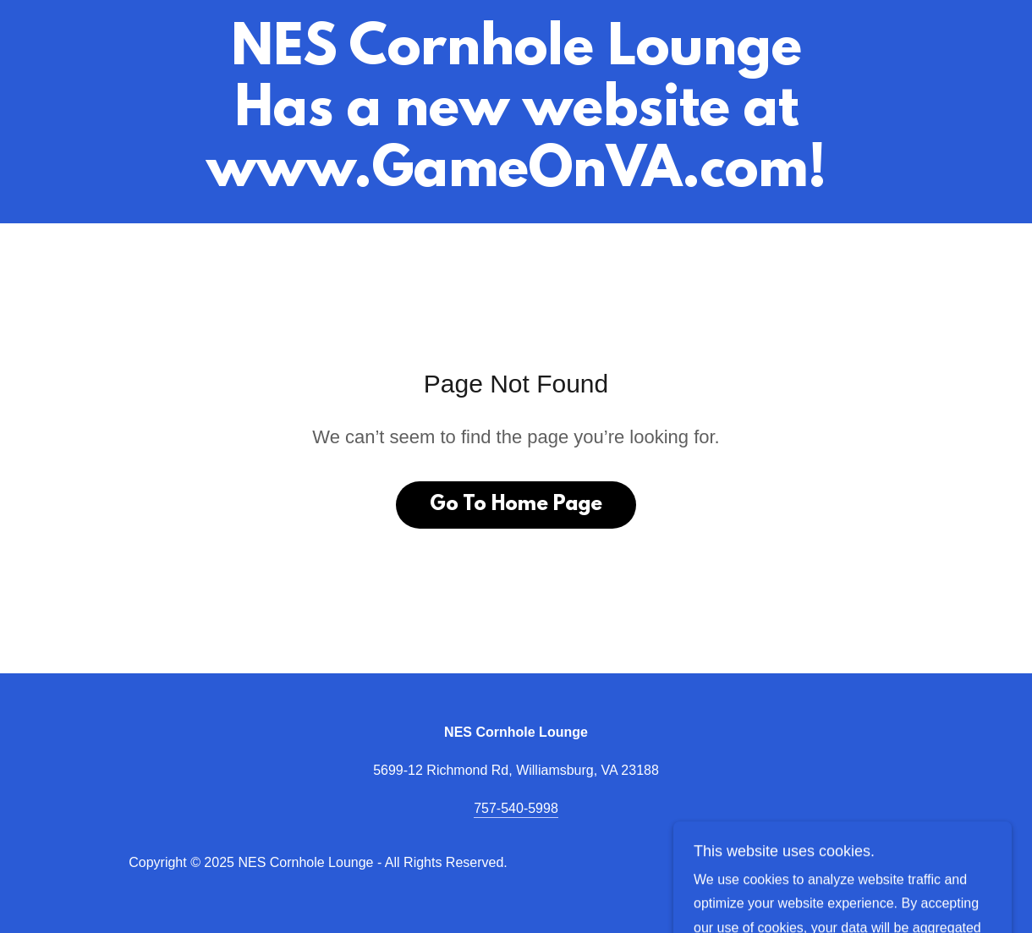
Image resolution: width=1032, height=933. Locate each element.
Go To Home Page (516, 505)
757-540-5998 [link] (516, 808)
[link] (516, 181)
